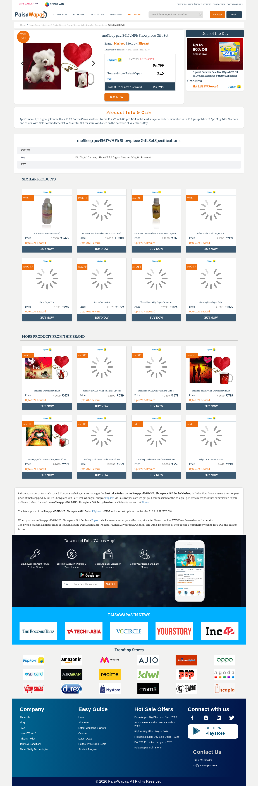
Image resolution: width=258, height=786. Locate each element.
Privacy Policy (27, 738)
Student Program (87, 749)
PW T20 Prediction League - (153, 742)
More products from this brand (53, 336)
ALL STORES (78, 14)
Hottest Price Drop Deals (92, 744)
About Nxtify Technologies (34, 749)
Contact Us (207, 752)
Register (217, 14)
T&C (109, 79)
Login (234, 14)
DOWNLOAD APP (235, 4)
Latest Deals (85, 738)
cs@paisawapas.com (205, 765)
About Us (25, 717)
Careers (82, 733)
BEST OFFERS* (134, 14)
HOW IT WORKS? (203, 4)
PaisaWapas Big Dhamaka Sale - (155, 717)
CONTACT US (219, 4)
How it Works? (28, 733)
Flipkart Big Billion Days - (151, 731)
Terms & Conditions (30, 744)
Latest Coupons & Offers (92, 727)
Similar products (39, 179)
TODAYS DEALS (97, 14)
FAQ (22, 727)
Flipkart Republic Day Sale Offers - (156, 736)
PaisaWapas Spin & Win (147, 747)
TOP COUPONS (115, 14)
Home (81, 717)
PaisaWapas (118, 781)
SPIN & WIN (54, 4)
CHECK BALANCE (185, 4)
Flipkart (143, 43)
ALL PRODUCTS (60, 14)
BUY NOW (116, 97)
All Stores (83, 722)
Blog (22, 722)
